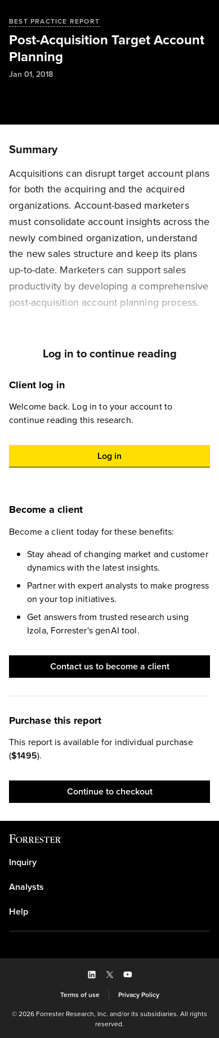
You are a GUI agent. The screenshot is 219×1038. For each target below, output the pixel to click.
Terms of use (80, 995)
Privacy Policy (138, 995)
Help (18, 911)
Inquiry (23, 862)
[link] (109, 862)
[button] (109, 456)
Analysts (26, 887)
